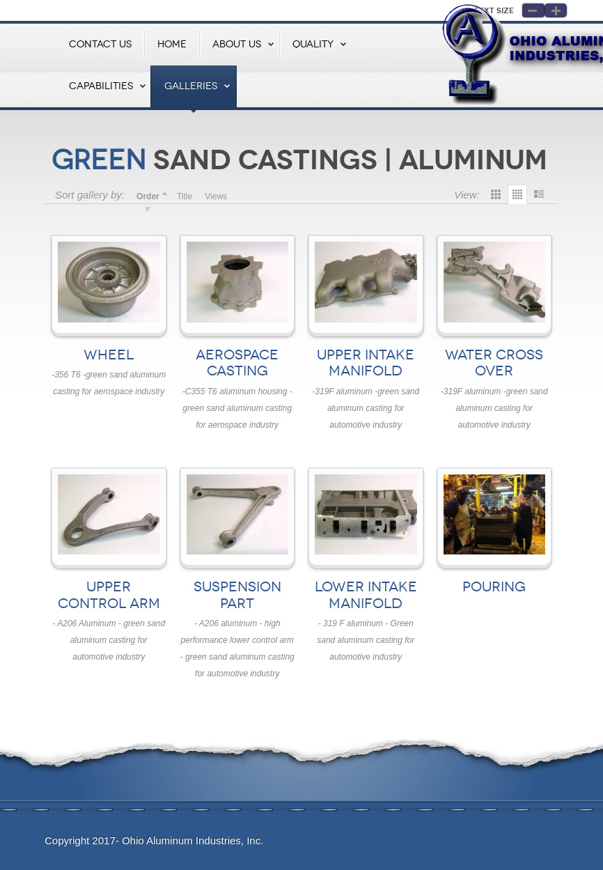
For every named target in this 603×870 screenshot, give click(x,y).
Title (184, 196)
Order (147, 196)
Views (216, 196)
